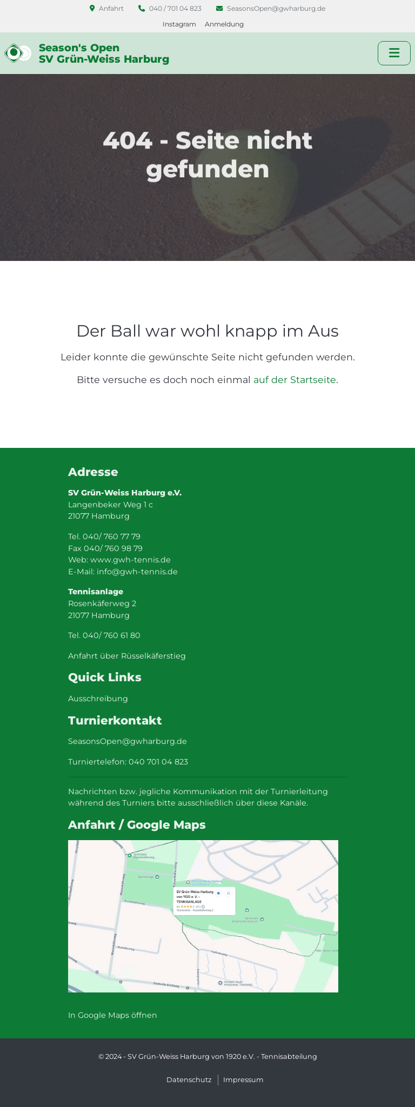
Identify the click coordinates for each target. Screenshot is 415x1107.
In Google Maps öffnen (112, 1015)
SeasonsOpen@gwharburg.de (270, 8)
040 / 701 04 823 (170, 8)
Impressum (243, 1080)
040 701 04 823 (158, 762)
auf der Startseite (294, 379)
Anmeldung (224, 24)
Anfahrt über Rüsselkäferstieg (127, 656)
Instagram (179, 24)
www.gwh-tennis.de (130, 560)
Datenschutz (189, 1080)
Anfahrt (107, 8)
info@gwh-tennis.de (137, 571)
